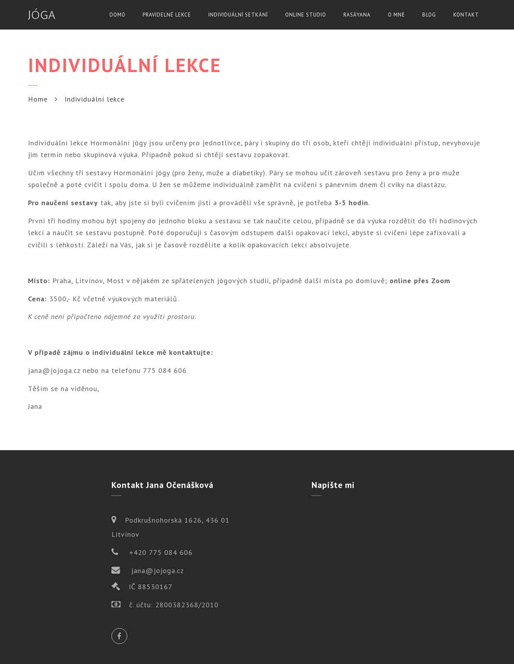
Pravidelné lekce (167, 14)
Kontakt (466, 14)
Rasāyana (357, 14)
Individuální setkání (238, 14)
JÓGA (42, 14)
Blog (429, 14)
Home (38, 99)
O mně (396, 14)
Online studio (305, 14)
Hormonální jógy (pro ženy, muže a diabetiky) (189, 172)
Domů (117, 14)
